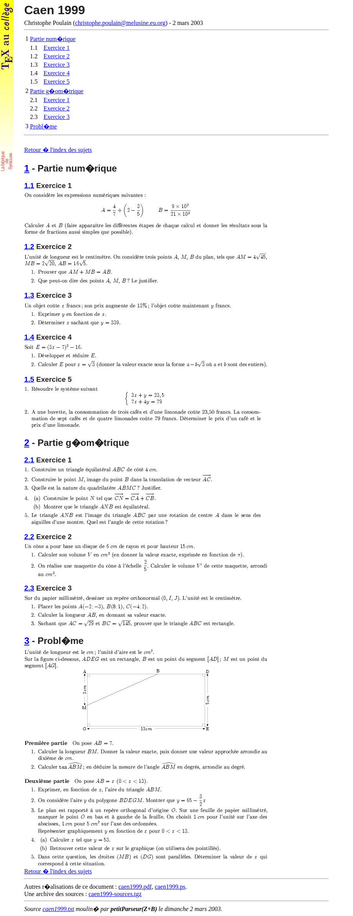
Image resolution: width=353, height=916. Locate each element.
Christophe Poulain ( (176, 14)
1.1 (29, 186)
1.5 (29, 379)
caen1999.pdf (135, 886)
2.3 (29, 588)
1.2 (29, 247)
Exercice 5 (56, 81)
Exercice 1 (56, 48)
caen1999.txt (58, 909)
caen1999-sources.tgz (115, 894)
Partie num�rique (53, 39)
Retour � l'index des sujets (58, 150)
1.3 (29, 295)
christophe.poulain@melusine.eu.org (120, 23)
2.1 (29, 460)
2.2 (29, 537)
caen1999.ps (170, 886)
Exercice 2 (56, 56)
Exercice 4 (56, 73)
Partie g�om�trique (56, 91)
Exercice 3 (56, 64)
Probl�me (43, 126)
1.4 (29, 337)
